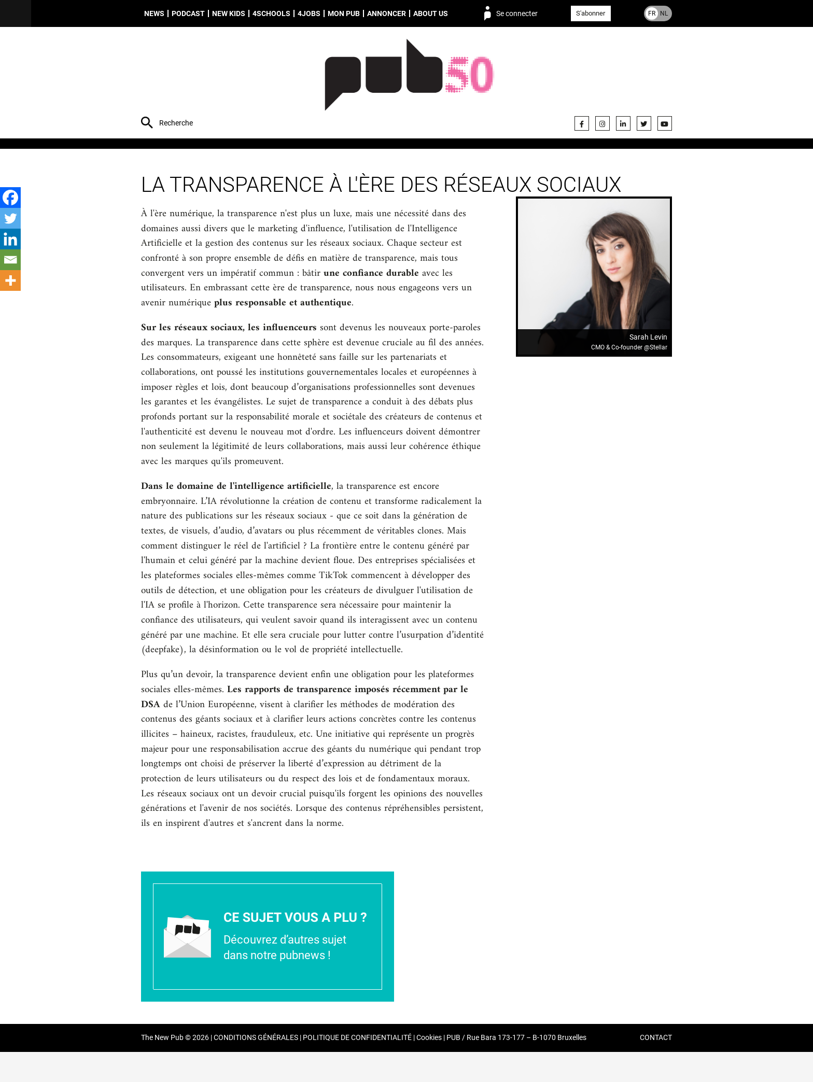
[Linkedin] (10, 239)
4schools (271, 13)
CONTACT (656, 1068)
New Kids (228, 13)
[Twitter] (10, 218)
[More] (10, 280)
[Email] (10, 259)
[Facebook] (10, 197)
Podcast (188, 13)
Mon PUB (344, 13)
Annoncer (386, 13)
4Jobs (309, 13)
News (154, 13)
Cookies (429, 1068)
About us (430, 13)
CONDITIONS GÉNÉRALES (256, 1068)
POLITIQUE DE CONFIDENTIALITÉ (357, 1068)
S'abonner (590, 13)
